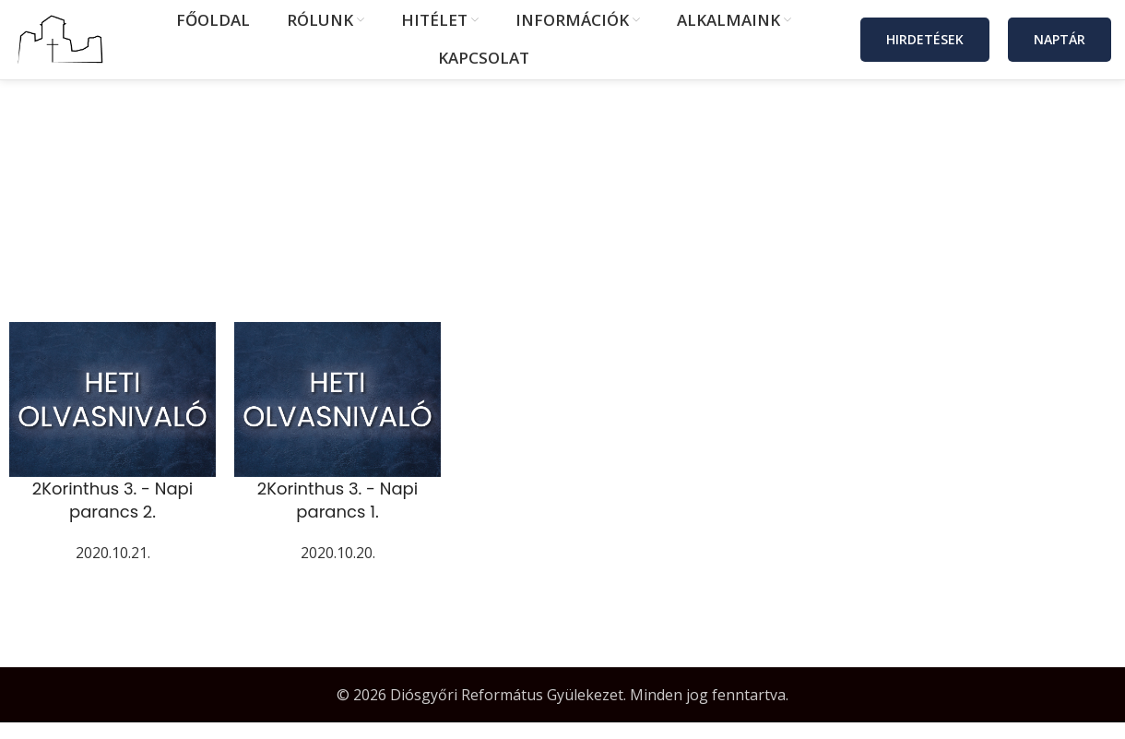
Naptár (1059, 47)
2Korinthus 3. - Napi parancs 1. (337, 517)
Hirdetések (925, 47)
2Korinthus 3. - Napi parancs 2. (112, 517)
